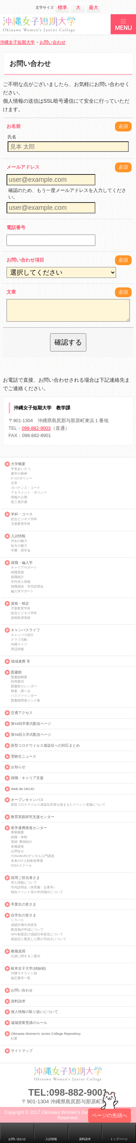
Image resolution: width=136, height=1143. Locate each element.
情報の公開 (19, 497)
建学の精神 (19, 473)
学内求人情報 (20, 582)
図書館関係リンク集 (25, 700)
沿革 (14, 483)
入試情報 (18, 536)
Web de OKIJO (22, 789)
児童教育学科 (20, 524)
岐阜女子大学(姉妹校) (28, 968)
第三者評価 (19, 502)
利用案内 (17, 681)
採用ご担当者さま (25, 878)
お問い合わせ (22, 990)
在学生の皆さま (23, 915)
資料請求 (18, 1001)
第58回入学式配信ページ (31, 735)
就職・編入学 (22, 563)
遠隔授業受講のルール (29, 1023)
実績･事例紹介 (21, 842)
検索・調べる (20, 691)
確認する (68, 342)
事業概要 (17, 832)
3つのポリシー (21, 478)
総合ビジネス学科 (24, 519)
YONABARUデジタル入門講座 (32, 856)
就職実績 (17, 572)
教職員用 (18, 951)
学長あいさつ (20, 469)
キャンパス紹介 (22, 635)
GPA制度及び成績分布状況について (37, 934)
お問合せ (17, 851)
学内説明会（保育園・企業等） (34, 887)
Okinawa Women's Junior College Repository (46, 1034)
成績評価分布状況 (24, 925)
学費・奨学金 (20, 550)
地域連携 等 (20, 661)
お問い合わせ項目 (25, 260)
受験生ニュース (23, 756)
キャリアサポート (24, 567)
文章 (11, 292)
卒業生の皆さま (23, 904)
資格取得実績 (20, 618)
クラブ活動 (19, 639)
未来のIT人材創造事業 (27, 861)
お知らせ (18, 767)
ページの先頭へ (109, 1120)
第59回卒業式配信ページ (31, 724)
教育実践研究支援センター (32, 817)
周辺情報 (17, 649)
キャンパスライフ (25, 630)
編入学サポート (22, 591)
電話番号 (16, 227)
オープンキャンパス (27, 800)
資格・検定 (20, 603)
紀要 (14, 1038)
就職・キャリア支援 (27, 778)
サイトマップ (22, 1051)
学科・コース (22, 514)
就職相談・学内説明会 (27, 586)
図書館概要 (19, 677)
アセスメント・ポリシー (29, 492)
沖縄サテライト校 (24, 973)
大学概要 (18, 464)
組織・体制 (19, 837)
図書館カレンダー (24, 686)
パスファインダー (24, 696)
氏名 (12, 137)
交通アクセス (22, 713)
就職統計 (17, 577)
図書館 (16, 672)
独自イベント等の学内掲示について (37, 892)
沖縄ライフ (19, 644)
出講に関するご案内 (25, 956)
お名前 (14, 126)
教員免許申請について (27, 929)
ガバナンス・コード (25, 488)
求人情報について (24, 882)
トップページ (119, 1139)
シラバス (17, 920)
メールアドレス (23, 167)
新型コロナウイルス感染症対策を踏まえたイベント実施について (58, 804)
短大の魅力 (19, 545)
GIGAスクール (21, 865)
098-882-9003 (36, 428)
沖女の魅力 (19, 541)
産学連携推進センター (29, 828)
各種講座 (17, 846)
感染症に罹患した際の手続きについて (38, 939)
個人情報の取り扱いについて (34, 1012)
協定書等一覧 (20, 978)
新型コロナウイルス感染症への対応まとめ (45, 745)
